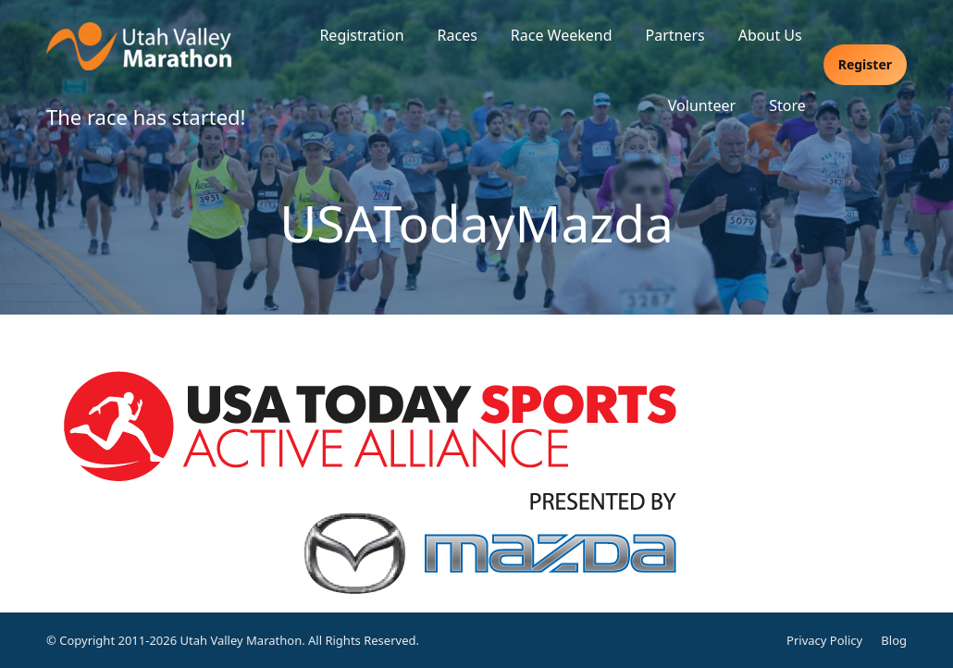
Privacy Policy (824, 640)
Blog (894, 640)
